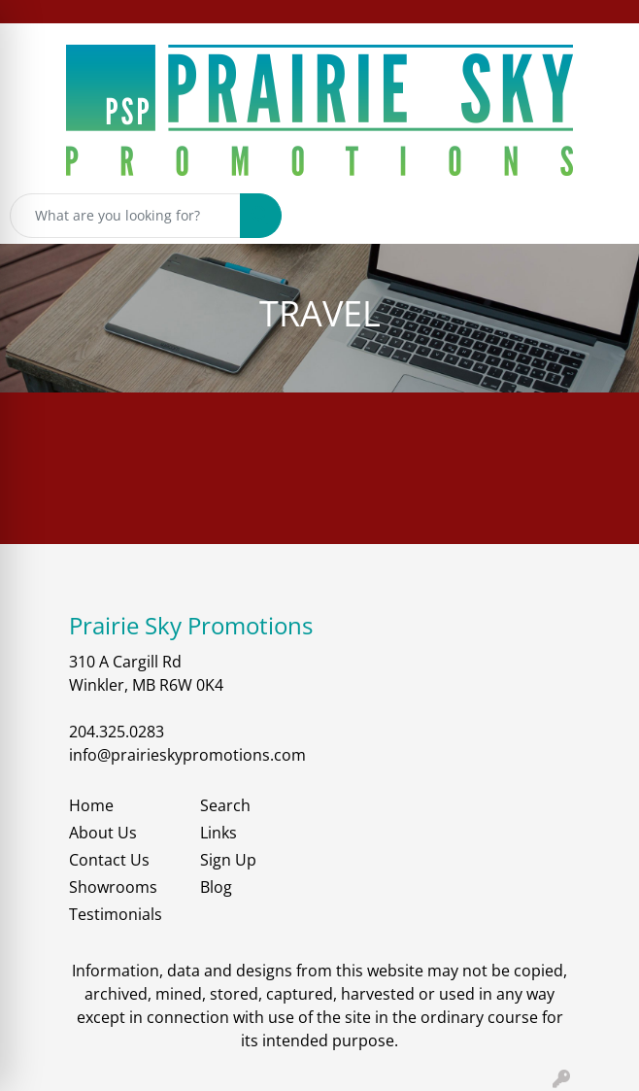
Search (225, 805)
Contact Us (109, 859)
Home (91, 805)
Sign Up (228, 859)
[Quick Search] (125, 215)
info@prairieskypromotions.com (187, 755)
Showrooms (113, 887)
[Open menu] (600, 215)
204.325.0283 (116, 731)
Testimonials (115, 914)
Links (218, 832)
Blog (216, 887)
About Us (103, 832)
